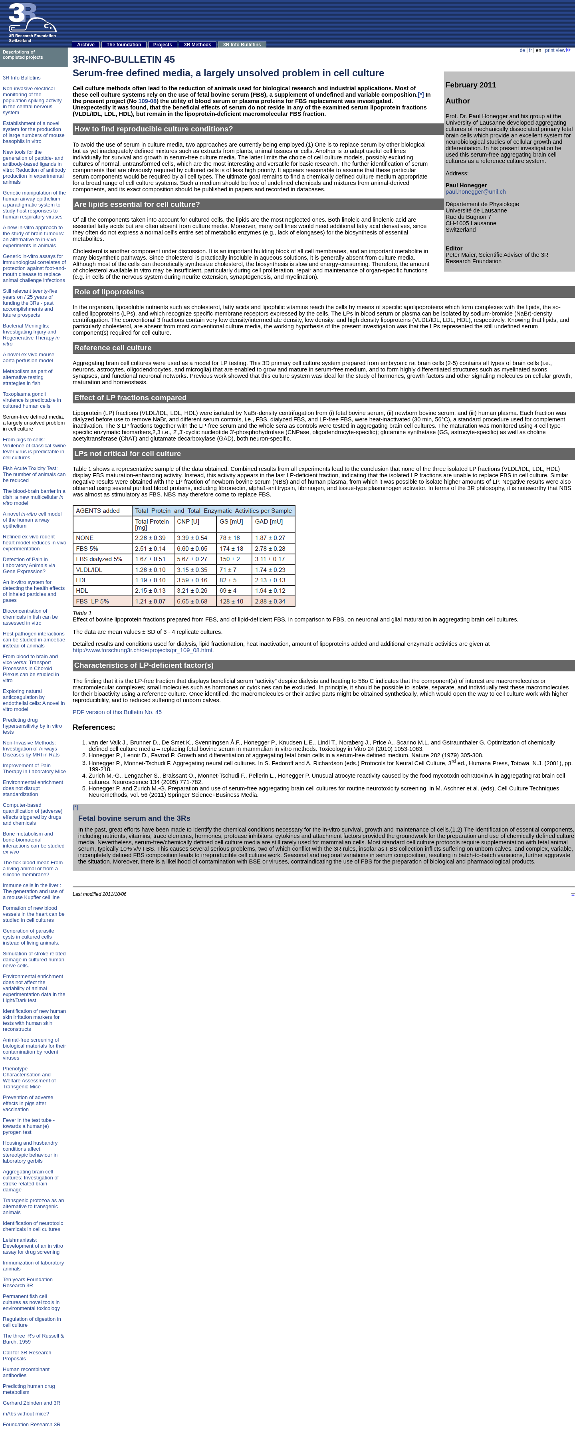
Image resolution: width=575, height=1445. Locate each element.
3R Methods (197, 45)
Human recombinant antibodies (26, 1372)
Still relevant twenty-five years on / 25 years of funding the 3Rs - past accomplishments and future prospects (30, 303)
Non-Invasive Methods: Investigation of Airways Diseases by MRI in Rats (31, 749)
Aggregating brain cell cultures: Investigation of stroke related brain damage (31, 1181)
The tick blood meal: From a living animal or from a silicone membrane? (33, 868)
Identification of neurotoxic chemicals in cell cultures (33, 1226)
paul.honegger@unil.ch (476, 192)
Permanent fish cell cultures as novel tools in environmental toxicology (31, 1302)
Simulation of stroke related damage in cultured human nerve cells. (34, 960)
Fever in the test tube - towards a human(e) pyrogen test (29, 1126)
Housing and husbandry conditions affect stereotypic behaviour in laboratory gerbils (30, 1152)
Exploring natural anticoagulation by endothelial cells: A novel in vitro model (34, 700)
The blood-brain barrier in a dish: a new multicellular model (34, 497)
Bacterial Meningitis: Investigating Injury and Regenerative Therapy (31, 335)
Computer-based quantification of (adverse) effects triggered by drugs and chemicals (33, 814)
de (522, 50)
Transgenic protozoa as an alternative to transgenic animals (33, 1206)
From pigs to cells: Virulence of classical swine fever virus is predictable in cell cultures (34, 448)
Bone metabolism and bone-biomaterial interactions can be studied (34, 843)
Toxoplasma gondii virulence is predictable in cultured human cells (32, 400)
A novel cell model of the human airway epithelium (32, 520)
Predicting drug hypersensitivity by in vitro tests (32, 726)
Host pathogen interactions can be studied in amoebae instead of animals (34, 640)
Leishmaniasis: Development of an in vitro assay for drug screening (33, 1246)
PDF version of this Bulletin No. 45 (117, 712)
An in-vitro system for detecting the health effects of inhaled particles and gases (34, 591)
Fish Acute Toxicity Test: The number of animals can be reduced (34, 474)
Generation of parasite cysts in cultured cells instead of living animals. (31, 937)
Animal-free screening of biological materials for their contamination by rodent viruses (34, 1049)
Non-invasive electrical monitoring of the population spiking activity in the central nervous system (32, 100)
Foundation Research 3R (32, 1424)
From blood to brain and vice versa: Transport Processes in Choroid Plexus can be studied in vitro (31, 668)
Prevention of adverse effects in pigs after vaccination (28, 1103)
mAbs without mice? (26, 1414)
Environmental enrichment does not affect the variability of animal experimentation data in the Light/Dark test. (34, 988)
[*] (421, 94)
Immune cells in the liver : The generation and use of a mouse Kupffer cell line (33, 891)
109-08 (148, 101)
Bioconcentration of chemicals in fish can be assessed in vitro (30, 617)
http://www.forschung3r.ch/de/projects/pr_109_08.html (142, 650)
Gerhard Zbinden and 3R (31, 1403)
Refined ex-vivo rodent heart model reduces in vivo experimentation (34, 543)
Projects (162, 45)
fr (530, 50)
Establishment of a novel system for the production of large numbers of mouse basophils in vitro (34, 132)
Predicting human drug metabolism (29, 1389)
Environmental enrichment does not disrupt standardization (33, 788)
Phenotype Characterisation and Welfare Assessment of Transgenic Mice (29, 1078)
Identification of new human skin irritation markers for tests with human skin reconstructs (34, 1020)
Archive (86, 45)
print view (558, 50)
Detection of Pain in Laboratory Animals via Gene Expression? (29, 565)
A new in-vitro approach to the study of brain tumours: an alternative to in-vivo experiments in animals (33, 236)
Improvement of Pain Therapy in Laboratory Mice (34, 768)
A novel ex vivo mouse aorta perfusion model (28, 357)
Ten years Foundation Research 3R (28, 1282)
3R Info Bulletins (242, 45)
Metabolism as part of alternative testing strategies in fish (27, 377)
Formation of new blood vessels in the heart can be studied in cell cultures (34, 914)
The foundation (124, 45)
